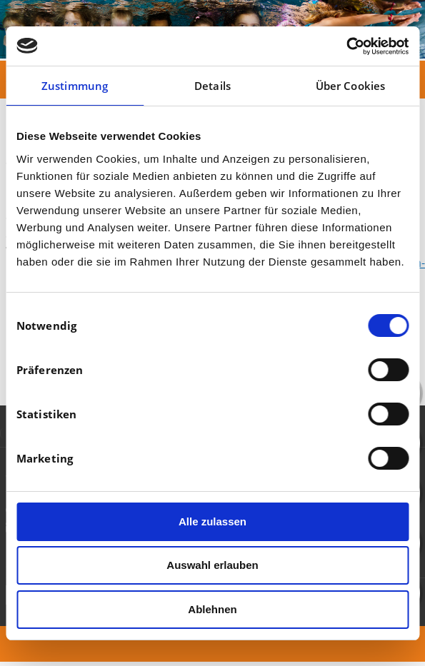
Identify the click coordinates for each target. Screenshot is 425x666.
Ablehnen (212, 609)
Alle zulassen (212, 521)
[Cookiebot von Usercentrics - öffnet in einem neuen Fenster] (346, 46)
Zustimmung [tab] (74, 86)
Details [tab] (212, 86)
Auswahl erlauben (212, 565)
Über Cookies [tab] (350, 86)
